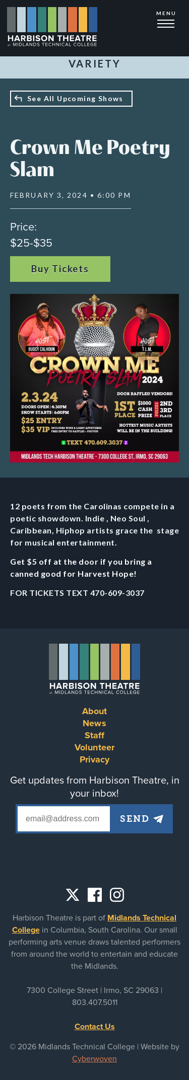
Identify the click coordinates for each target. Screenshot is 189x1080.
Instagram (116, 895)
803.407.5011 (94, 1002)
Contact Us (95, 1027)
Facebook (94, 895)
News (94, 723)
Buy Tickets (60, 268)
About (94, 711)
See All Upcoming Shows (75, 98)
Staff (95, 735)
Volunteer (94, 747)
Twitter (72, 895)
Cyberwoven (94, 1059)
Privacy (95, 759)
